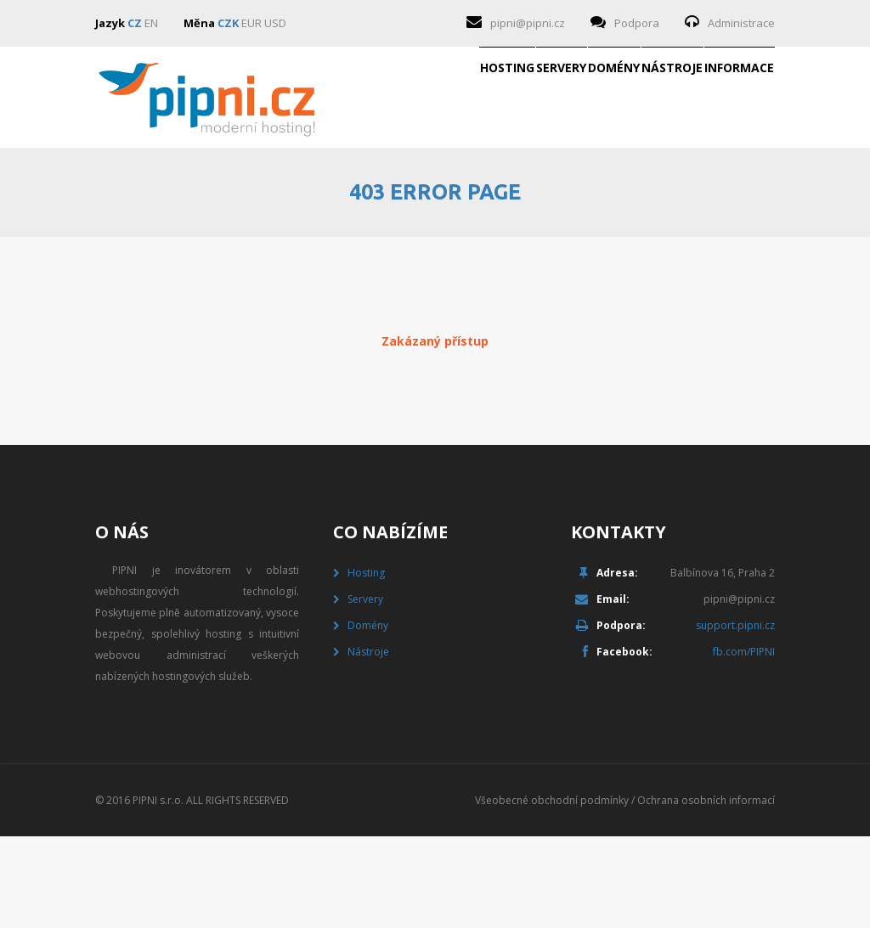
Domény (477, 198)
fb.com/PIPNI (744, 743)
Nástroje (590, 198)
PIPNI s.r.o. (158, 892)
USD (275, 23)
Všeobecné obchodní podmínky (552, 892)
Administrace (741, 23)
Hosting (262, 198)
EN (151, 23)
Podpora (636, 23)
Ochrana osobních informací (706, 892)
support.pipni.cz (735, 717)
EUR (251, 23)
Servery (371, 198)
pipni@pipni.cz (527, 23)
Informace (712, 198)
